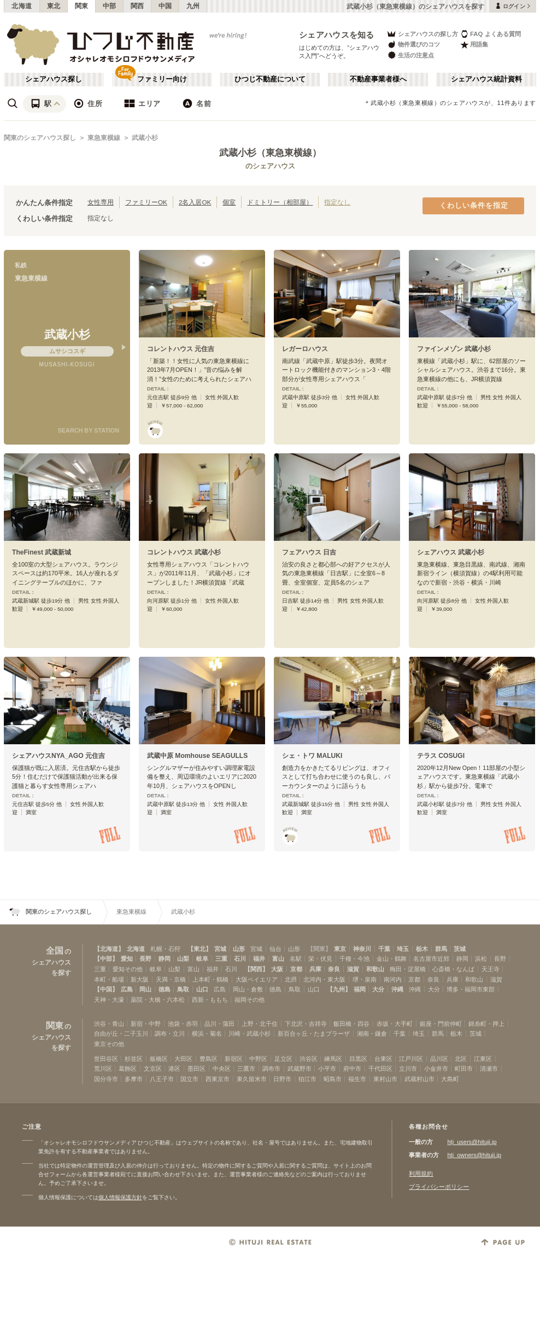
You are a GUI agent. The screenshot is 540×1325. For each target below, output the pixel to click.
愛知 (127, 958)
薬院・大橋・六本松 (158, 999)
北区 (461, 1058)
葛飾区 (128, 1068)
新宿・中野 (146, 1023)
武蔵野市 (299, 1068)
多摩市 (134, 1079)
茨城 (460, 948)
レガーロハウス (305, 349)
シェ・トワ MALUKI (312, 756)
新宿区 (234, 1058)
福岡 (360, 989)
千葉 (384, 948)
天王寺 (491, 969)
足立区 (283, 1058)
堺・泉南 (365, 979)
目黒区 (358, 1058)
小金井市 (436, 1068)
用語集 (474, 44)
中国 (165, 6)
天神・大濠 (109, 999)
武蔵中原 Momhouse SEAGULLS (197, 756)
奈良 (334, 969)
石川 (240, 958)
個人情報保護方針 (120, 1197)
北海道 (21, 6)
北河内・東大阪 (324, 979)
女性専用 (100, 202)
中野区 (258, 1058)
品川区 (439, 1058)
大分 (378, 989)
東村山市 (385, 1079)
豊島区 (208, 1058)
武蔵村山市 (419, 1079)
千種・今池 (354, 958)
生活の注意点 (410, 55)
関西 (137, 6)
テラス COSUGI (441, 756)
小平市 (327, 1068)
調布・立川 (170, 1033)
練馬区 (333, 1058)
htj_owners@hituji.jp (474, 1155)
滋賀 (353, 969)
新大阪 (140, 979)
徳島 (165, 989)
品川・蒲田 (219, 1023)
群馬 (441, 948)
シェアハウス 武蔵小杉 (450, 552)
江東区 (483, 1058)
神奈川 (362, 948)
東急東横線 (103, 138)
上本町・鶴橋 (210, 979)
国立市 (189, 1079)
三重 (221, 958)
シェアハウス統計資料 (486, 79)
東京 (340, 948)
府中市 (352, 1068)
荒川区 (103, 1068)
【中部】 (106, 958)
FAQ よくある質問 (490, 34)
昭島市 (333, 1079)
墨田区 (196, 1068)
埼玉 (403, 948)
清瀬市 (489, 1068)
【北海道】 (109, 948)
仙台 (275, 948)
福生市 (357, 1079)
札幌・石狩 (165, 948)
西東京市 (218, 1079)
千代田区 (380, 1068)
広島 (127, 989)
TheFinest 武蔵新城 (41, 552)
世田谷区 (106, 1058)
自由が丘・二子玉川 (121, 1033)
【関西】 (256, 969)
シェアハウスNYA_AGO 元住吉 (58, 756)
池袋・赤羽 (183, 1023)
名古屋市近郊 (431, 958)
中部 (109, 6)
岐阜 (202, 958)
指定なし (337, 202)
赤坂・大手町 (395, 1023)
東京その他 (109, 1044)
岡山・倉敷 (248, 989)
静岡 (165, 958)
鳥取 (183, 989)
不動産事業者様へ (378, 79)
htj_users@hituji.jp (471, 1142)
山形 (239, 948)
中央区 (222, 1068)
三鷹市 (246, 1068)
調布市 (271, 1068)
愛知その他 (128, 969)
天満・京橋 (171, 979)
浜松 (481, 958)
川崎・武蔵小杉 (249, 1033)
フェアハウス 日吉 (309, 552)
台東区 (383, 1058)
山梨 (183, 958)
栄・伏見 (320, 958)
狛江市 (307, 1079)
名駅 (296, 958)
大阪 (277, 969)
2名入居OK (195, 202)
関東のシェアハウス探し (40, 138)
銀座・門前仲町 (441, 1023)
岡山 (145, 989)
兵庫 (315, 969)
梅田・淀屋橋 (408, 969)
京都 (296, 969)
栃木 (422, 948)
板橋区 (159, 1058)
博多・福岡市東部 (471, 989)
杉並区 (134, 1058)
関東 (82, 6)
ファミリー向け (162, 79)
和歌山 (375, 969)
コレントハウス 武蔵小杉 (184, 552)
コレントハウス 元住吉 (180, 349)
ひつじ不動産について (270, 79)
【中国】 (106, 989)
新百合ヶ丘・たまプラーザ (314, 1033)
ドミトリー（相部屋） (280, 202)
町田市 (464, 1068)
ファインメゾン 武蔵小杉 (454, 349)
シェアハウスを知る (336, 34)
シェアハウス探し (53, 79)
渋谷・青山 (109, 1023)
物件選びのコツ (413, 44)
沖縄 (397, 989)
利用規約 (421, 1173)
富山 (278, 958)
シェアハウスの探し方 (422, 34)
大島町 (450, 1079)
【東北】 (199, 948)
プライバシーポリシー (439, 1186)
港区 (174, 1068)
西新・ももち (210, 999)
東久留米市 (252, 1079)
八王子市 (162, 1079)
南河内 (393, 979)
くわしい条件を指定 (473, 205)
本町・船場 (109, 979)
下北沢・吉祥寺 (306, 1023)
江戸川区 (411, 1058)
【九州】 (339, 989)
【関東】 (319, 948)
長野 (145, 958)
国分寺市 (106, 1079)
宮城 (220, 948)
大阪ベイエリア (257, 979)
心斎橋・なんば (453, 969)
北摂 (291, 979)
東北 (54, 6)
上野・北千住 (260, 1023)
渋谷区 (309, 1058)
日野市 (282, 1079)
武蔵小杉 (145, 138)
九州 (193, 6)
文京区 (153, 1068)
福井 (259, 958)
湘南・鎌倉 (372, 1033)
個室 (229, 202)
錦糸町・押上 (486, 1023)
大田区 (183, 1058)
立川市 (408, 1068)
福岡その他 (249, 999)
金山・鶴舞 (392, 958)
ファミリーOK (146, 202)
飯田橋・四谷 (351, 1023)
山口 (202, 989)
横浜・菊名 (207, 1033)
